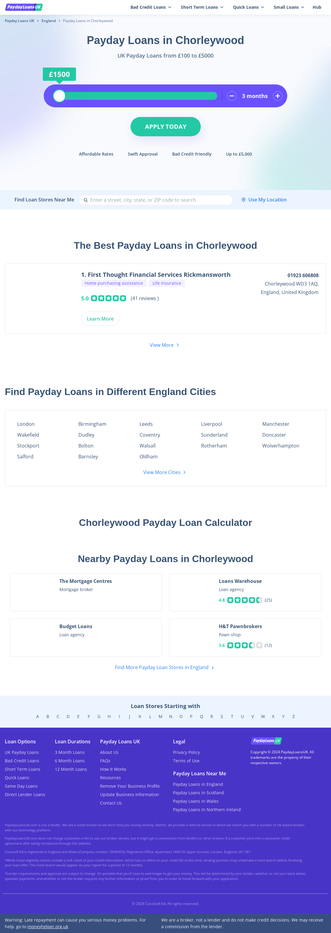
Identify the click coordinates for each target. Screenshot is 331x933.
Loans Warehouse (240, 581)
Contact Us (111, 803)
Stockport (28, 445)
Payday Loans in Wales (196, 801)
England (49, 20)
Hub (317, 7)
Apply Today (165, 126)
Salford (25, 456)
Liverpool (211, 424)
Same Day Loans (21, 786)
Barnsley (88, 456)
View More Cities (165, 472)
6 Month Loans (70, 761)
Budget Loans (75, 626)
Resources (110, 777)
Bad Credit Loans (22, 761)
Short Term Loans (22, 769)
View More (165, 345)
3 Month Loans (70, 752)
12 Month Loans (71, 769)
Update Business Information (129, 794)
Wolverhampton (280, 445)
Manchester (275, 424)
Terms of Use (186, 761)
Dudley (86, 435)
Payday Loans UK (19, 20)
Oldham (149, 456)
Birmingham (92, 424)
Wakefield (28, 435)
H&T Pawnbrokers (240, 626)
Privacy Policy (186, 752)
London (26, 424)
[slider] (59, 96)
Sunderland (214, 435)
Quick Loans (17, 777)
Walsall (148, 445)
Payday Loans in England (198, 784)
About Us (109, 752)
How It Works (113, 769)
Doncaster (274, 435)
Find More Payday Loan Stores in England (165, 668)
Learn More (100, 318)
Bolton (85, 445)
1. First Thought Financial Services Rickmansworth (156, 274)
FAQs (105, 761)
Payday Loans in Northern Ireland (207, 809)
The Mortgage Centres (85, 581)
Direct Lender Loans (25, 794)
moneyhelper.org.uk (47, 926)
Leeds (146, 424)
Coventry (150, 435)
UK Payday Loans (22, 752)
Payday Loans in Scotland (198, 792)
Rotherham (214, 445)
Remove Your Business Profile (130, 786)
